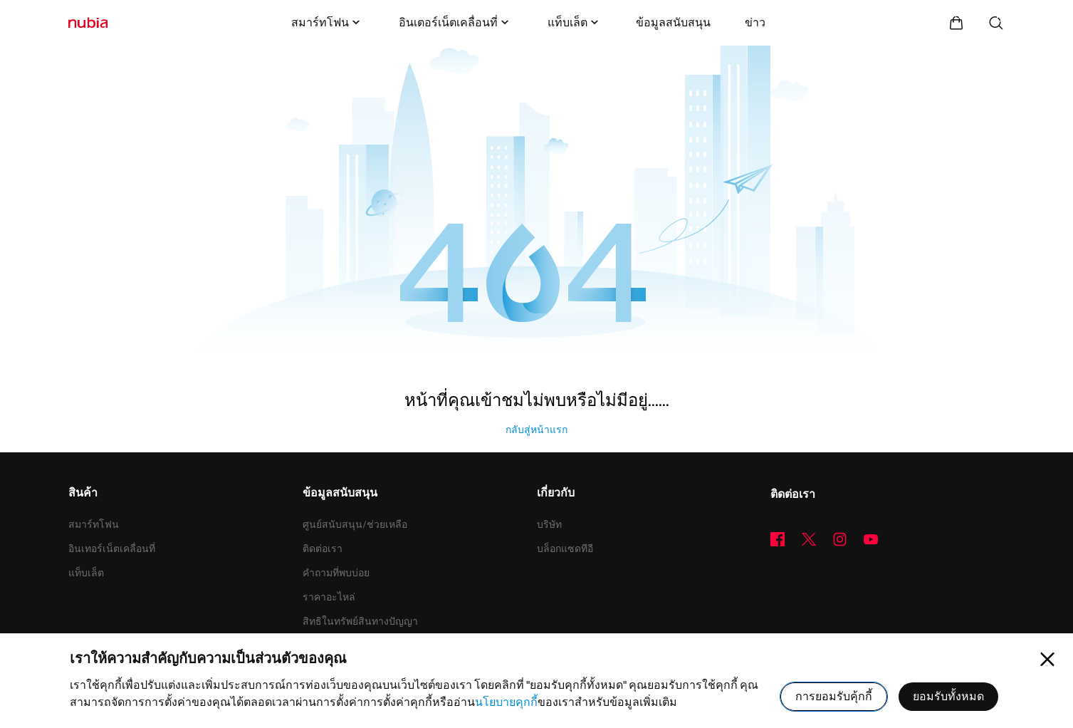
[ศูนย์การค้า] (956, 23)
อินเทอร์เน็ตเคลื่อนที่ (111, 548)
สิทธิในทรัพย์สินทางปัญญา (360, 621)
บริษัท (549, 524)
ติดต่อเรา (322, 548)
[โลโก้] (88, 23)
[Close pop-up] (1047, 659)
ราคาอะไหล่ (329, 597)
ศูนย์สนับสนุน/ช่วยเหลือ (355, 524)
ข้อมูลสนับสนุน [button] (340, 493)
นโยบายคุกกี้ (506, 702)
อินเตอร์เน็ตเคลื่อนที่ (455, 23)
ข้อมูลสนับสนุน (673, 22)
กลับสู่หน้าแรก (536, 429)
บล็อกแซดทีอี (565, 548)
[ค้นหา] (996, 23)
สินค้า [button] (83, 493)
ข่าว (755, 22)
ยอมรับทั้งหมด (948, 696)
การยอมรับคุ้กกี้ (833, 696)
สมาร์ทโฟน (327, 23)
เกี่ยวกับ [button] (556, 493)
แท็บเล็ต (575, 23)
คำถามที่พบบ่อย (336, 572)
